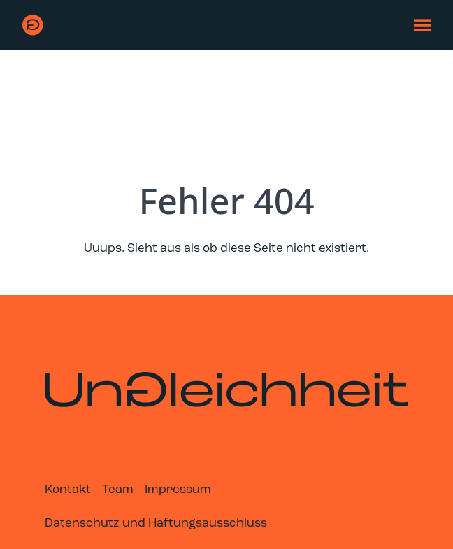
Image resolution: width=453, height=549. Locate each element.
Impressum (178, 490)
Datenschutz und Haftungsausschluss (156, 523)
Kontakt (68, 490)
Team (118, 490)
